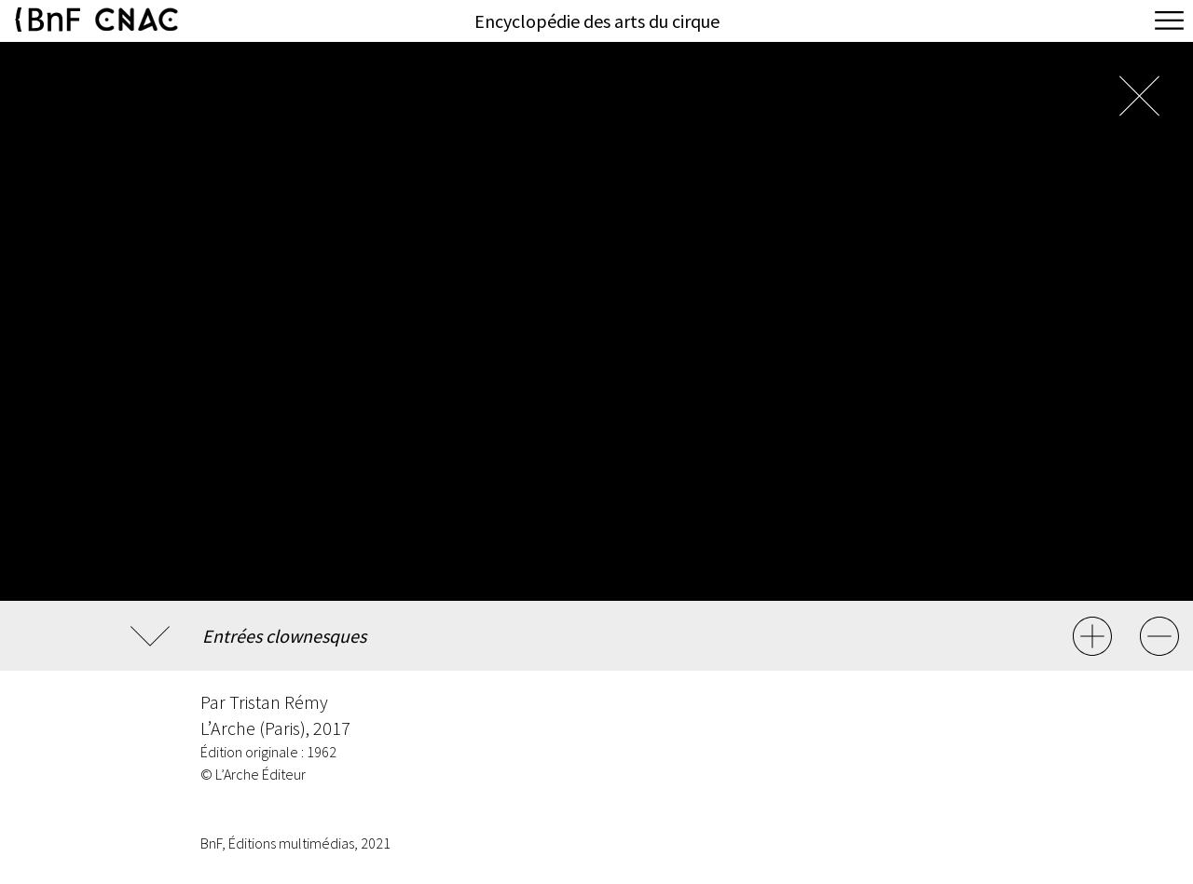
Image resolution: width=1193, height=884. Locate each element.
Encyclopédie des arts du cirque (597, 21)
